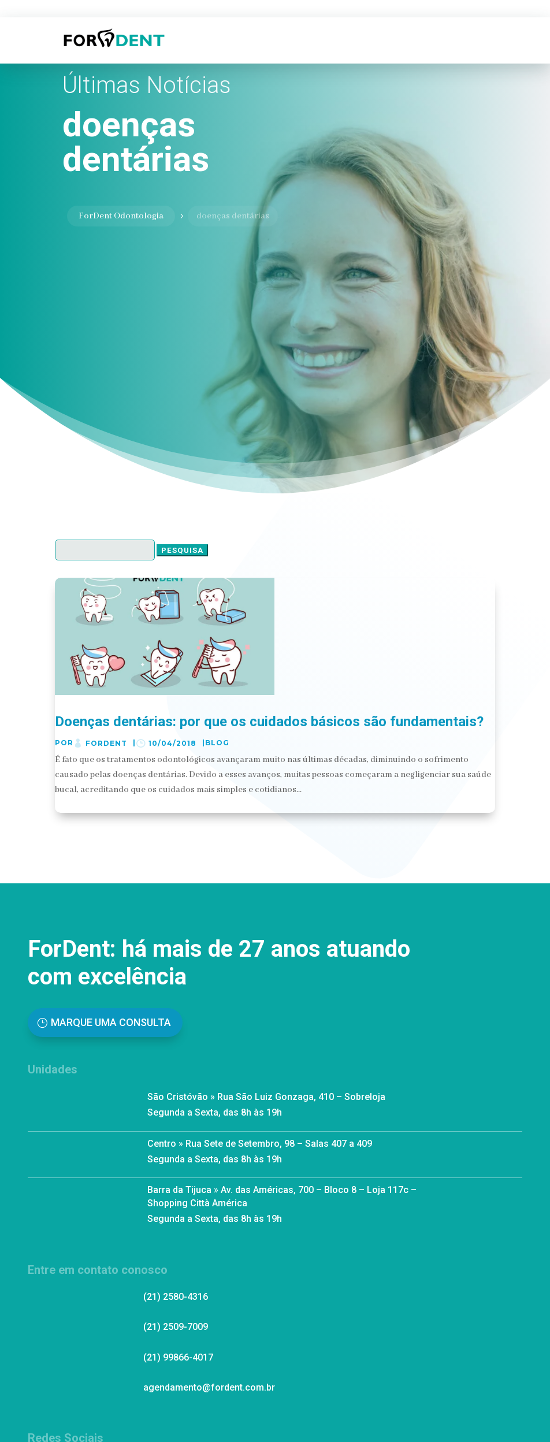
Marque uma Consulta (111, 1022)
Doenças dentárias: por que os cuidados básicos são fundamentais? (269, 721)
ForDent (106, 743)
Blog (217, 742)
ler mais (75, 804)
